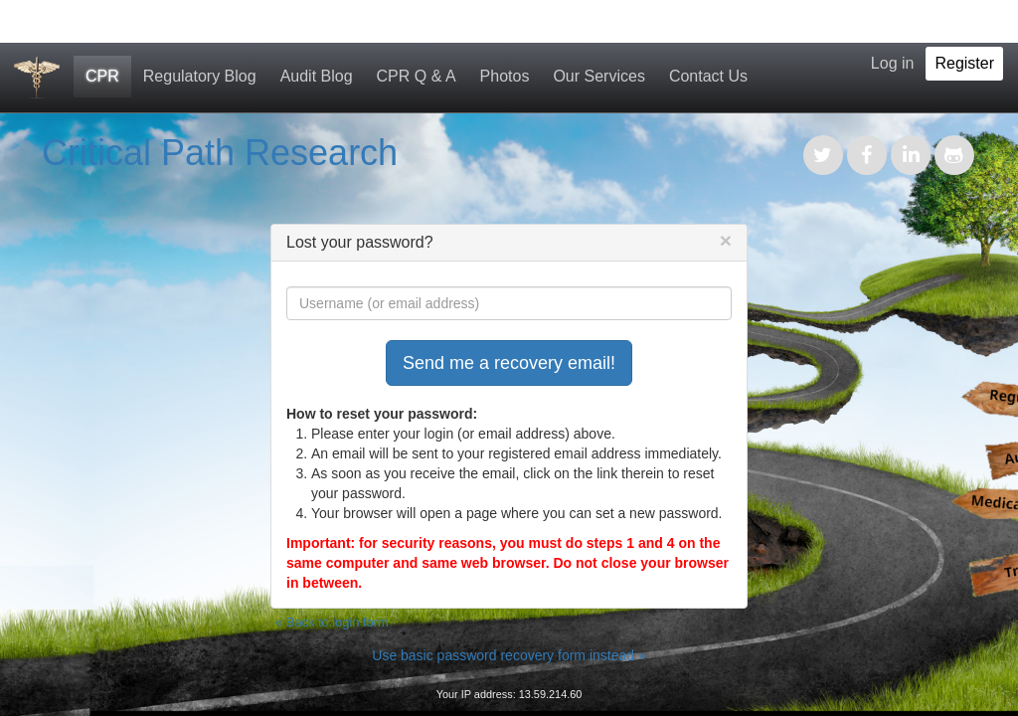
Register (964, 63)
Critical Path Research (220, 152)
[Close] (726, 240)
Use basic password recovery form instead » (508, 655)
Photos (505, 76)
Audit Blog (316, 76)
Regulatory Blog (199, 76)
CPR (102, 76)
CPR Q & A (416, 76)
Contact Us (708, 76)
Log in (893, 63)
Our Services (598, 76)
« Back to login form (332, 622)
